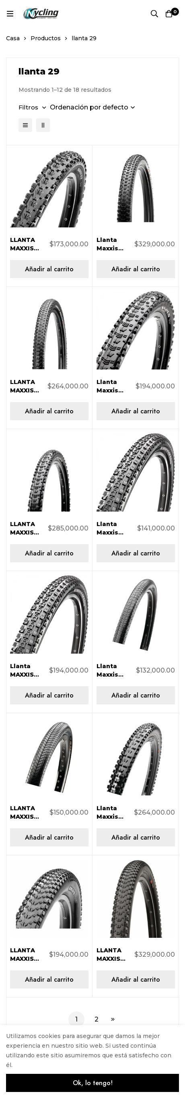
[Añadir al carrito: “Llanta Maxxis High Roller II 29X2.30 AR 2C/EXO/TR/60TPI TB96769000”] (136, 837)
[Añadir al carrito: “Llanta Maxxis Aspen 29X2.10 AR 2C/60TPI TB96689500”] (136, 411)
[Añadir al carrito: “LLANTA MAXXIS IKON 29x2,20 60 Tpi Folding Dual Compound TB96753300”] (49, 979)
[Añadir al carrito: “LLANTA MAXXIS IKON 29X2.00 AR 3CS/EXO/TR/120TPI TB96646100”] (136, 979)
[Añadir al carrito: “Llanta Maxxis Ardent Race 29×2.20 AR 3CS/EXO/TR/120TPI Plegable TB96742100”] (136, 269)
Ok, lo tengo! (93, 1083)
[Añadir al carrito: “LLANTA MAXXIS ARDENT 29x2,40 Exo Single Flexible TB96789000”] (49, 269)
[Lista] (25, 125)
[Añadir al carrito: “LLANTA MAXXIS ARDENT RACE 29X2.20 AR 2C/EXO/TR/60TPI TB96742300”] (49, 411)
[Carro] (169, 14)
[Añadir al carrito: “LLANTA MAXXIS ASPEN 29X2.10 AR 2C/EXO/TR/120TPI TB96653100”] (49, 553)
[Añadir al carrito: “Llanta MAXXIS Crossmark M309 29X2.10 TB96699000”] (49, 695)
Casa (13, 38)
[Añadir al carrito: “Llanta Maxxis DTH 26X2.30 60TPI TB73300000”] (136, 695)
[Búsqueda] (154, 14)
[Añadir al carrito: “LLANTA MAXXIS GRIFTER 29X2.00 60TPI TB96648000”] (49, 837)
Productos (46, 38)
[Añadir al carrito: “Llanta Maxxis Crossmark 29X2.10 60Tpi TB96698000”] (136, 553)
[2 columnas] (43, 125)
